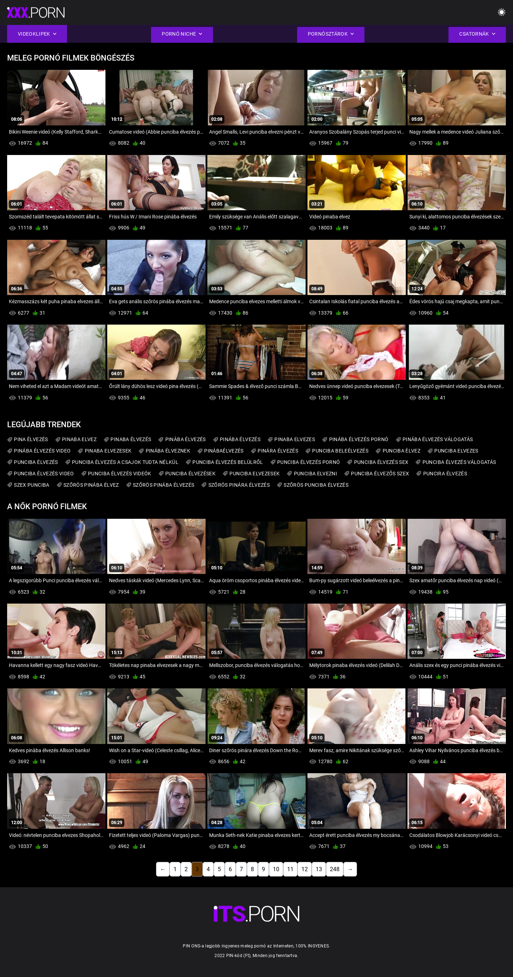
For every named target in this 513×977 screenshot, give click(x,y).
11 (290, 869)
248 (335, 869)
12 (304, 869)
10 (276, 869)
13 (319, 869)
